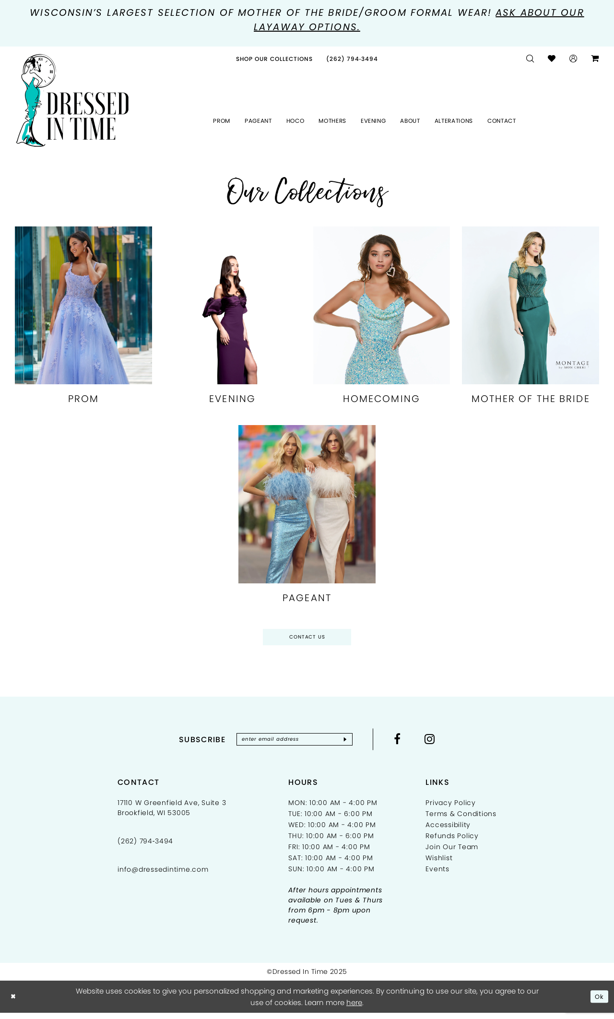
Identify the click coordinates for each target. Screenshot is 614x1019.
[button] (573, 60)
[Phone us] (352, 60)
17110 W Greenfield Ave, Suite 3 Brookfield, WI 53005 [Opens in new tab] (172, 814)
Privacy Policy (450, 809)
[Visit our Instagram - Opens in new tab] (440, 744)
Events (437, 875)
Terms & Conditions (460, 820)
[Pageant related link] (307, 520)
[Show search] (530, 60)
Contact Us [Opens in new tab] (307, 640)
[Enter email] (294, 744)
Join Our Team (451, 853)
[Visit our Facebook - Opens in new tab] (407, 744)
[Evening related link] (232, 321)
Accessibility (448, 831)
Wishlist (438, 864)
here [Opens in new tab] (354, 1008)
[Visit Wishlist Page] (552, 60)
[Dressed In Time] (72, 102)
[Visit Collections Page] (274, 60)
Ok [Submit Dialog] (598, 1002)
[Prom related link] (83, 321)
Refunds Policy (452, 842)
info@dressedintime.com (163, 875)
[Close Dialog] (14, 1003)
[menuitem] (274, 60)
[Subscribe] (354, 744)
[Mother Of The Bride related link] (530, 321)
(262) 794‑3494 (145, 847)
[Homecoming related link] (381, 321)
